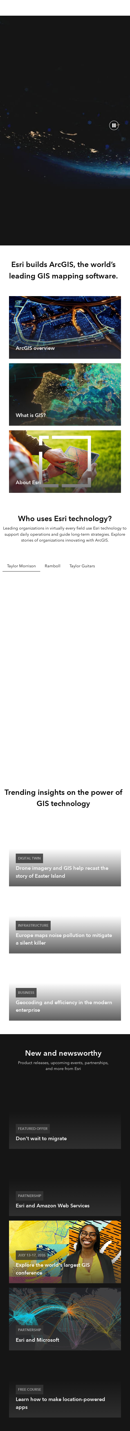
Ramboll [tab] (52, 566)
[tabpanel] (65, 670)
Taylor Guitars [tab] (82, 566)
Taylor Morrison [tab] (21, 566)
